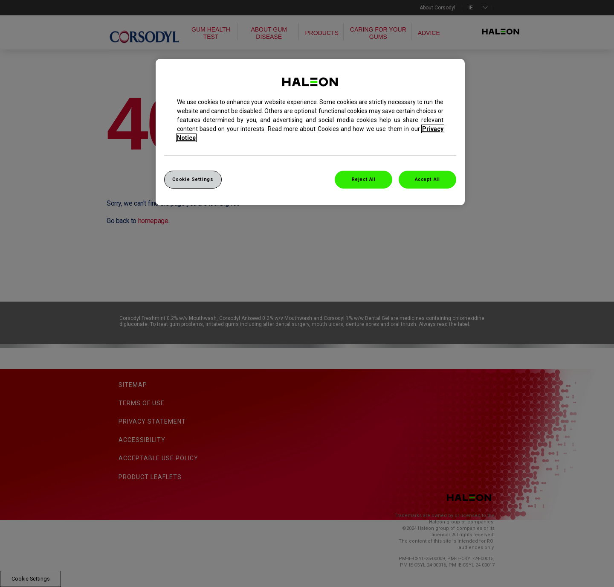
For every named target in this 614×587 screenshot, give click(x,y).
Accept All (427, 179)
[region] (310, 132)
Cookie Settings (193, 179)
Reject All (364, 179)
